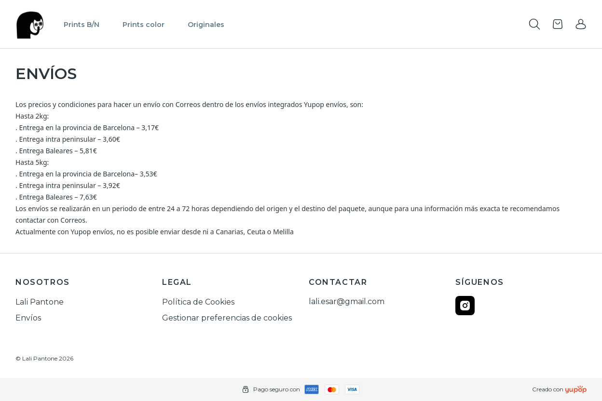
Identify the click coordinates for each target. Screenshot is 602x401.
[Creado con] (576, 389)
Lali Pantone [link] (39, 302)
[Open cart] (557, 24)
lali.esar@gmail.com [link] (346, 301)
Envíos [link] (28, 317)
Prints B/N (81, 24)
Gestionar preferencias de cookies (227, 317)
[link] (581, 24)
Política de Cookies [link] (198, 302)
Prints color (143, 24)
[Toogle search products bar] (534, 24)
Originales (206, 24)
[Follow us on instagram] (465, 305)
